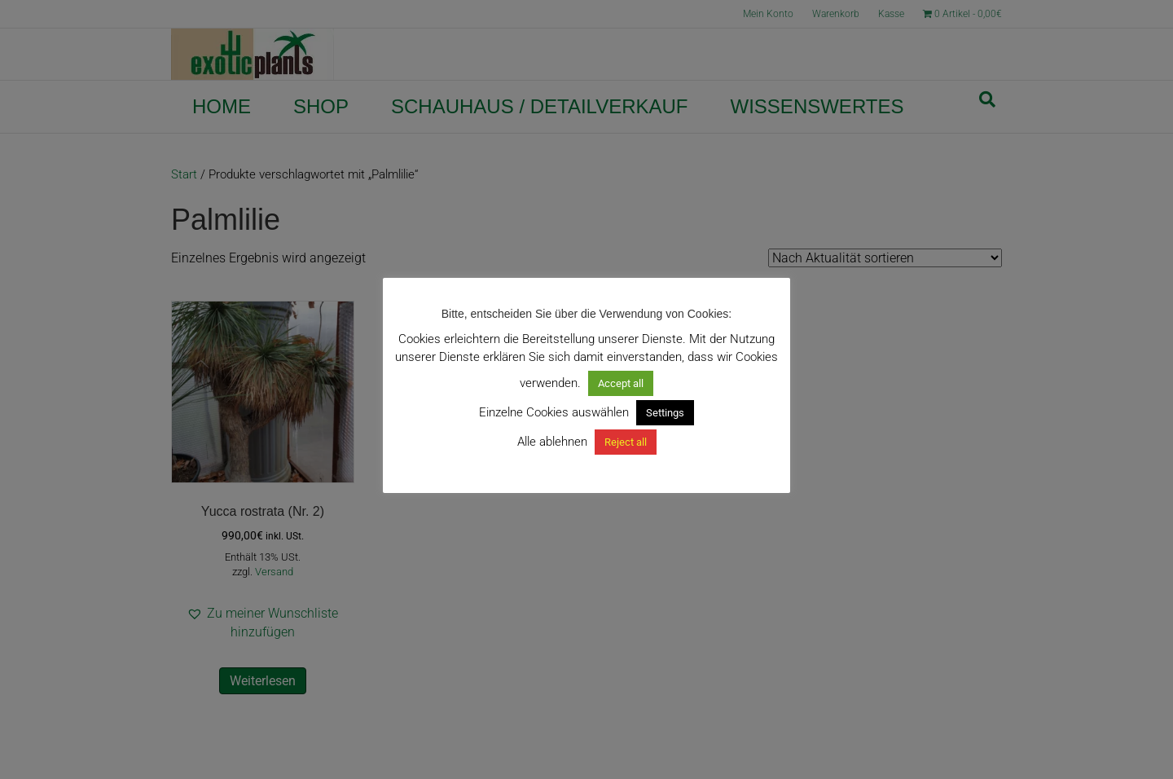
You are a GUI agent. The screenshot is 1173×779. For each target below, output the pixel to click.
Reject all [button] (625, 442)
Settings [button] (665, 413)
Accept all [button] (621, 383)
